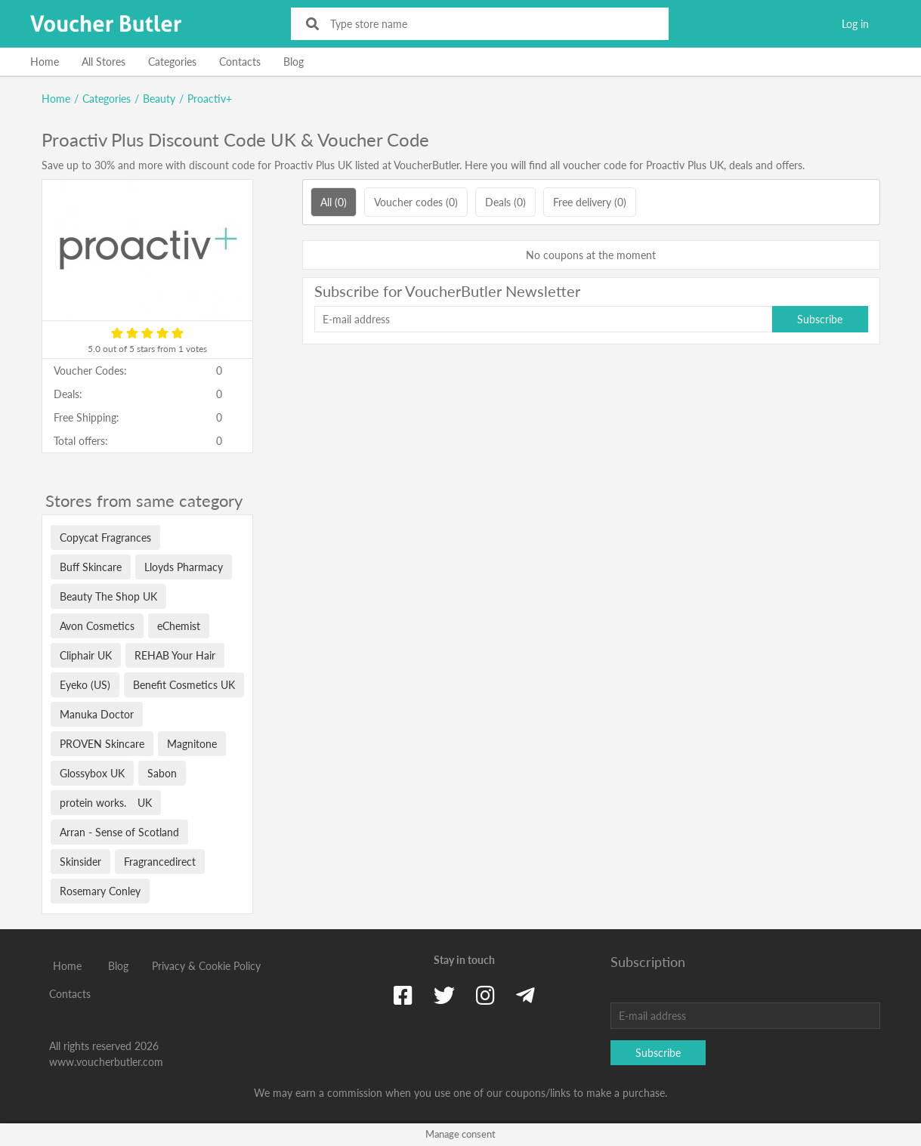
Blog (293, 61)
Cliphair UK (86, 655)
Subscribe (819, 319)
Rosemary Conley (100, 891)
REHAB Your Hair (174, 655)
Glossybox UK (92, 773)
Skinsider (80, 861)
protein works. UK (106, 802)
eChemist (178, 625)
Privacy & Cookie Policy (206, 965)
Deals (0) (505, 202)
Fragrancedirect (160, 861)
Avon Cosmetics (97, 625)
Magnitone (192, 743)
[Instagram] (485, 995)
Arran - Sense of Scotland (119, 832)
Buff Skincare (91, 567)
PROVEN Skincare (102, 743)
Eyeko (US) (85, 684)
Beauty (159, 98)
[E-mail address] (543, 319)
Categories (172, 61)
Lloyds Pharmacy (183, 567)
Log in (855, 23)
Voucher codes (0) (416, 202)
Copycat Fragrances (105, 537)
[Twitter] (444, 995)
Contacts (240, 61)
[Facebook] (403, 995)
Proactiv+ (209, 98)
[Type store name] (490, 24)
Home (44, 61)
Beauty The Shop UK (108, 596)
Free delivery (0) (589, 202)
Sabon (162, 773)
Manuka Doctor (97, 714)
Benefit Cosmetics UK (184, 684)
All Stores (103, 61)
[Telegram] (525, 995)
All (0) (333, 202)
